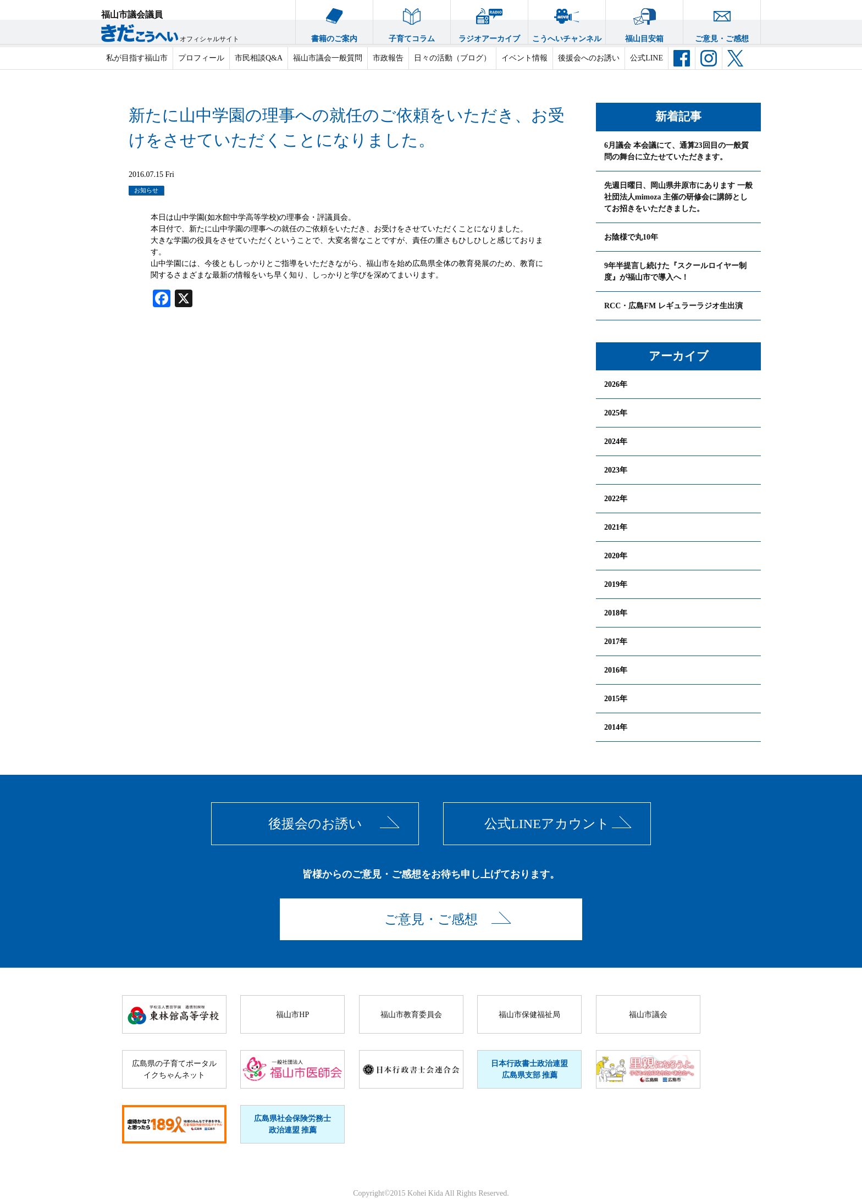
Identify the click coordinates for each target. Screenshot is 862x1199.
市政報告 (388, 58)
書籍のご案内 (334, 21)
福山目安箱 (644, 21)
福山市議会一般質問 (327, 58)
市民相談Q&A (259, 58)
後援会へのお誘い (589, 58)
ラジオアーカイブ (489, 21)
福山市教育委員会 (411, 1015)
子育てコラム (412, 21)
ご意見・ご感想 (722, 21)
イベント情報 (524, 58)
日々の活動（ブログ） (452, 58)
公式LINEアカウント (547, 824)
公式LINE (646, 58)
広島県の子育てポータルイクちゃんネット (174, 1069)
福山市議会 (648, 1015)
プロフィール (201, 58)
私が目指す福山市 (137, 58)
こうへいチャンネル (566, 21)
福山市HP (292, 1015)
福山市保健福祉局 (529, 1015)
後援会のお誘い (315, 824)
